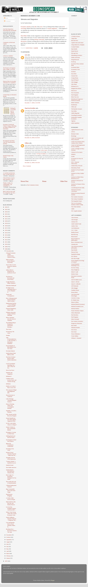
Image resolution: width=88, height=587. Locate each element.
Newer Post (24, 181)
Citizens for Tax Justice (76, 152)
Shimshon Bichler (75, 327)
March (8, 553)
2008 (6, 249)
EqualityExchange (75, 254)
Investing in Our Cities (10, 449)
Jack (26, 55)
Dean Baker (24, 35)
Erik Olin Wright (75, 258)
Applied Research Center (77, 129)
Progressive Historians (76, 323)
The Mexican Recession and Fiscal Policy (10, 278)
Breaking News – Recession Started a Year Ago (11, 530)
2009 (6, 246)
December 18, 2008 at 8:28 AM (32, 137)
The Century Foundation (77, 199)
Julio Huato (74, 84)
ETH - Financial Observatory (75, 162)
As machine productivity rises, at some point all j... (9, 173)
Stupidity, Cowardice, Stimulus (11, 411)
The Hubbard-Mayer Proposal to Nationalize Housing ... (11, 325)
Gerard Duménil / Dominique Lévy (75, 264)
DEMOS (73, 154)
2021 (6, 218)
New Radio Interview (11, 467)
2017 (6, 228)
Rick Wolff (74, 325)
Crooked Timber (75, 47)
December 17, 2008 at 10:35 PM (32, 102)
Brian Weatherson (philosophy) (75, 239)
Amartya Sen (74, 221)
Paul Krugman (74, 94)
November (9, 535)
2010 (6, 244)
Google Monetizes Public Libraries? (11, 282)
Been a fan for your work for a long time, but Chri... (9, 192)
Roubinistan (74, 104)
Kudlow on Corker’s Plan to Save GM (11, 386)
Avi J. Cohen (74, 230)
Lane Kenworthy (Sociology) (75, 295)
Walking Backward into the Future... (10, 436)
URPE (72, 209)
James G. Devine (75, 281)
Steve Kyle (74, 331)
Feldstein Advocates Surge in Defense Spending (11, 314)
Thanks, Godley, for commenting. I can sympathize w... (8, 184)
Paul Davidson (74, 315)
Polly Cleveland (75, 319)
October (8, 537)
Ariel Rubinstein (75, 228)
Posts (6, 18)
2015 (6, 232)
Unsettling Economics (76, 115)
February (8, 556)
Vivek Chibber (74, 336)
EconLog (73, 61)
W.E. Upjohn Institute (76, 211)
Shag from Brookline (30, 108)
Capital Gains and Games (77, 42)
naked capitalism (75, 123)
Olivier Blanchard (75, 312)
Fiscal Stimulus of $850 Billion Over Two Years (11, 347)
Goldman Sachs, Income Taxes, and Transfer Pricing (11, 380)
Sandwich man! (9, 465)
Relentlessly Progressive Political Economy (77, 99)
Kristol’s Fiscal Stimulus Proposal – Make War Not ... (11, 454)
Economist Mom (75, 67)
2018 (6, 225)
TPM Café (73, 106)
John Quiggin (74, 82)
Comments (7, 21)
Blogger (52, 580)
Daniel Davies (74, 51)
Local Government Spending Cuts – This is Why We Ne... (10, 366)
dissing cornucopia (39, 39)
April (7, 551)
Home (44, 181)
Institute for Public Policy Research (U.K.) (77, 177)
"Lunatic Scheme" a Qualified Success (11, 462)
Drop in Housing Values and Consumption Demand (10, 406)
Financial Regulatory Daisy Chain (11, 309)
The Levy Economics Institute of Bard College (77, 204)
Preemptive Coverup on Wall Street (11, 433)
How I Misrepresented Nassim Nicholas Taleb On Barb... (11, 300)
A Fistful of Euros (75, 36)
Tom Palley (74, 111)
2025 (6, 209)
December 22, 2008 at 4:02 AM (32, 162)
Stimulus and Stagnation (9, 373)
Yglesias (73, 121)
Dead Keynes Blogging (9, 495)
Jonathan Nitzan (75, 290)
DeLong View (74, 53)
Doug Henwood (75, 59)
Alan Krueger (74, 219)
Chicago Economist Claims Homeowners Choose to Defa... (11, 255)
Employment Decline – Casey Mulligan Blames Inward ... (11, 305)
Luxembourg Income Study (77, 187)
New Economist (75, 92)
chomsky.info (74, 244)
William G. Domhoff (76, 338)
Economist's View (75, 69)
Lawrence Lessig (75, 298)
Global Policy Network (76, 165)
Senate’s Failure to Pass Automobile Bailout (10, 428)
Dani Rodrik (74, 49)
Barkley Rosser (75, 232)
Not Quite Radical (10, 351)
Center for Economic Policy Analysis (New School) (78, 142)
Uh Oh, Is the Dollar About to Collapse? (11, 424)
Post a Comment (27, 166)
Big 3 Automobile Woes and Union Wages (10, 490)
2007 (6, 561)
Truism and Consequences (10, 295)
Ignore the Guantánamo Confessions (9, 445)
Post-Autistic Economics (77, 196)
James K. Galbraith (75, 284)
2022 (6, 216)
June (7, 546)
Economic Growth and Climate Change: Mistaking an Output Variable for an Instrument (9, 126)
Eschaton (73, 71)
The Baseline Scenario (76, 109)
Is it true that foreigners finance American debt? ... (11, 508)
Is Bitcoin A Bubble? (8, 56)
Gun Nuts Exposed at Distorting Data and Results (9, 29)
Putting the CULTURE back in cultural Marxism (13, 111)
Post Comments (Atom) (32, 185)
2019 (6, 223)
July (7, 544)
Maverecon (74, 90)
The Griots (8, 329)
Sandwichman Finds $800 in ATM (11, 354)
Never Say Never (10, 370)
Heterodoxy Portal (75, 167)
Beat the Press (74, 40)
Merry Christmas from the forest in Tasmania (11, 319)
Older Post (63, 181)
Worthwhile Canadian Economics (76, 118)
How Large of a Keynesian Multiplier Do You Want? (11, 477)
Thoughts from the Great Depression (11, 458)
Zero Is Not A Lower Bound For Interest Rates (11, 266)
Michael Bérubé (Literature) (78, 304)
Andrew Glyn (74, 226)
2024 (6, 211)
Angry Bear (74, 38)
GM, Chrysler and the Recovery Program (11, 415)
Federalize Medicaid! (11, 285)
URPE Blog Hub (75, 113)
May (7, 549)
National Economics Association (76, 190)
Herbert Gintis (74, 274)
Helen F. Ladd (74, 272)
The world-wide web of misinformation (11, 482)
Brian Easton (74, 236)
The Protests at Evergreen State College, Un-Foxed (9, 68)
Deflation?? (9, 376)
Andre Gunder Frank (76, 224)
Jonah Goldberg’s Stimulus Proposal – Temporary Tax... (11, 519)
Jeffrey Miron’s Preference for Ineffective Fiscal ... (11, 272)
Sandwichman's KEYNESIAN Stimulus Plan (10, 471)
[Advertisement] (44, 175)
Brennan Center (75, 134)
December (9, 251)
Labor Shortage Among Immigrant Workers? (11, 400)
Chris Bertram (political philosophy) (77, 247)
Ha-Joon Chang (75, 267)
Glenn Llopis (44, 150)
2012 (6, 239)
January (8, 558)
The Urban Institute (76, 206)
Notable (8, 335)
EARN (73, 156)
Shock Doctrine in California (10, 395)
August (8, 542)
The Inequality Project (76, 201)
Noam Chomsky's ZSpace (77, 310)
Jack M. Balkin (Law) (76, 279)
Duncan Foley (74, 252)
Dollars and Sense (75, 57)
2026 (6, 207)
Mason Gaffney (75, 302)
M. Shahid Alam (75, 300)
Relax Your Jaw (75, 97)
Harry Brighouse (75, 269)
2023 (6, 214)
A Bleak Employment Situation (11, 486)
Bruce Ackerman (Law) (76, 242)
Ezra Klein (73, 73)
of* (4, 189)
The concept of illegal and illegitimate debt (11, 391)
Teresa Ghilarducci (75, 334)
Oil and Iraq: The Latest (10, 332)
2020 (6, 221)
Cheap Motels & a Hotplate (77, 44)
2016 (6, 230)
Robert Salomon (75, 102)
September (9, 539)
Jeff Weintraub (74, 286)
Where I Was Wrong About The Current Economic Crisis (11, 513)
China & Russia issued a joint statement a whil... (9, 178)
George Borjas (74, 78)
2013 (6, 237)
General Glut (74, 75)
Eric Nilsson (74, 256)
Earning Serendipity (41, 153)
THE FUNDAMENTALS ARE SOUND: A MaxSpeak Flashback (11, 340)
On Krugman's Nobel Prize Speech (11, 440)
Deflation (8, 383)
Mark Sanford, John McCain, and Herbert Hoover (11, 503)
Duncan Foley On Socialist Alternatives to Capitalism (9, 82)
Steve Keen (74, 329)
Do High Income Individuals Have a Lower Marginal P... (11, 290)
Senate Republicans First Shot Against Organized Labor (11, 420)
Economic (23, 26)
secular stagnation (52, 28)
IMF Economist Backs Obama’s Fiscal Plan (10, 261)
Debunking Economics (76, 55)
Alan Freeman (74, 217)
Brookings (73, 136)
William (27, 143)
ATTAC (73, 131)
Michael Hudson (75, 308)
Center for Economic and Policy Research (77, 138)
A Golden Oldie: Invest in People (10, 498)
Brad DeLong (74, 234)
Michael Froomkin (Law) (77, 306)
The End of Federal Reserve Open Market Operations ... (11, 359)
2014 (6, 235)
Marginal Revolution (76, 88)
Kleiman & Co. (75, 86)
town (41, 26)
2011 (6, 242)
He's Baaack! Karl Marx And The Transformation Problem (9, 142)
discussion (23, 41)
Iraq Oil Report (74, 80)
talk (35, 26)
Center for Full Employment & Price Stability (78, 145)
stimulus (28, 26)
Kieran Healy (74, 292)
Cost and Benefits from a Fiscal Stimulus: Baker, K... (10, 525)
